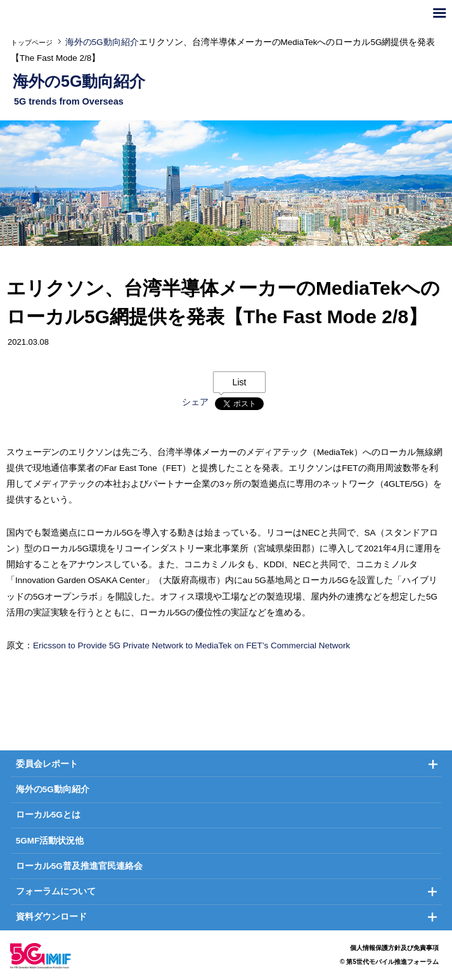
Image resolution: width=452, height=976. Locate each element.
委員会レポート (47, 764)
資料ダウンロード (51, 916)
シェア (195, 402)
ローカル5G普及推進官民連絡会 (79, 866)
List (240, 382)
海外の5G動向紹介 (52, 789)
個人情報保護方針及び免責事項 (394, 947)
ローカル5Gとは (48, 814)
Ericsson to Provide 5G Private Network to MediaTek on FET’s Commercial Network (191, 645)
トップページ (32, 42)
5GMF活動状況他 (50, 840)
